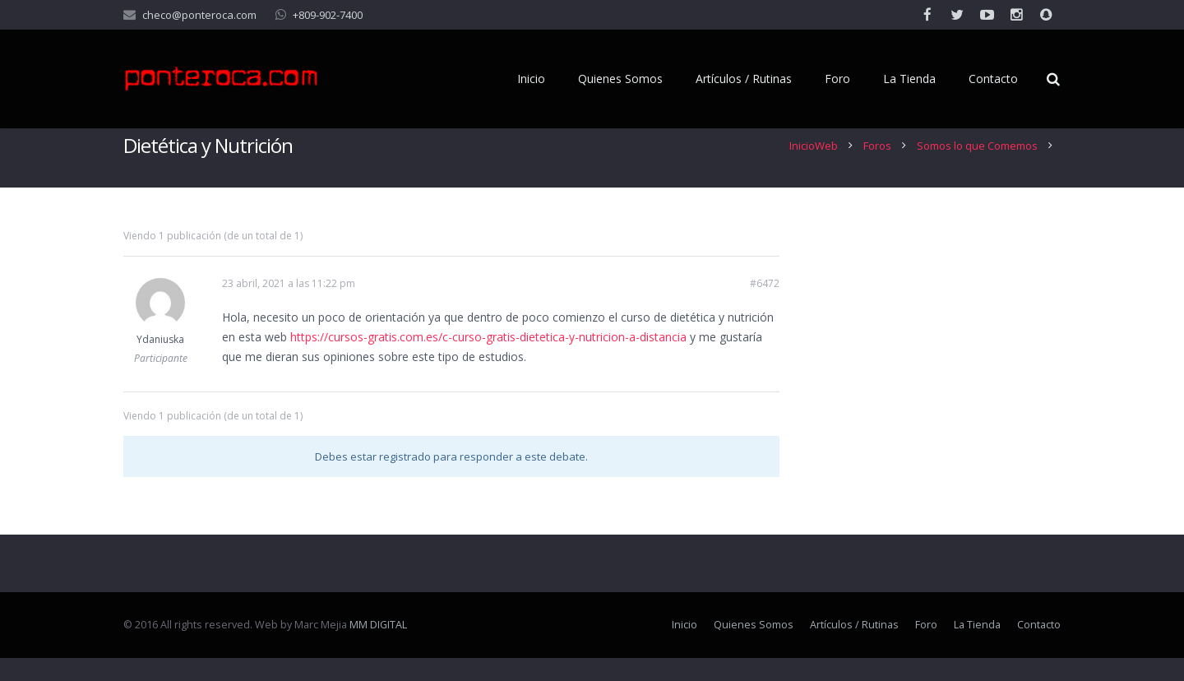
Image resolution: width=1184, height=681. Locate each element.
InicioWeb (813, 168)
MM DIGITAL (378, 648)
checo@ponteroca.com (199, 14)
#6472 (764, 306)
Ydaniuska (160, 362)
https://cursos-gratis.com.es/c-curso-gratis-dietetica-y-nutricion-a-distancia (488, 360)
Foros (877, 168)
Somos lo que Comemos (977, 168)
